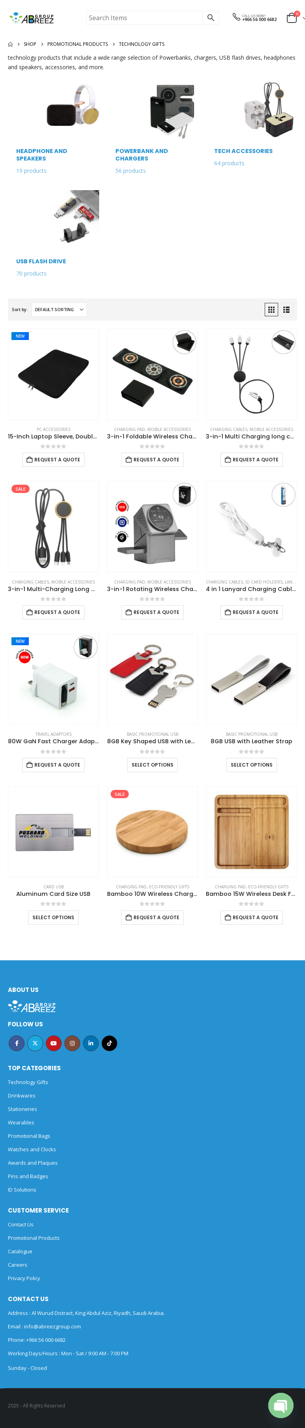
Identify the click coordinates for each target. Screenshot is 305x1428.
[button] (271, 309)
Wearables (21, 1122)
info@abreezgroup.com (52, 1326)
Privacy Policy (24, 1278)
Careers (17, 1264)
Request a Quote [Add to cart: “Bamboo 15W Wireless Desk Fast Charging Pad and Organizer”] (256, 917)
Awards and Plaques (33, 1162)
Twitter (35, 1043)
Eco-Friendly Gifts (169, 887)
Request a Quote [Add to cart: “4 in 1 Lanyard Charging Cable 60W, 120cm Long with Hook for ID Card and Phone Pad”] (256, 612)
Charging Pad (129, 429)
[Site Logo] (31, 17)
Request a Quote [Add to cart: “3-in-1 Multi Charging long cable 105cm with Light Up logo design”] (256, 459)
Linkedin (91, 1043)
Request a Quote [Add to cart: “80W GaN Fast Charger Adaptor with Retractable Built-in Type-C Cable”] (57, 764)
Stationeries (22, 1109)
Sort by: (20, 309)
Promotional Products (34, 1237)
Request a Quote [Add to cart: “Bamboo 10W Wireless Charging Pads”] (156, 917)
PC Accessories (53, 429)
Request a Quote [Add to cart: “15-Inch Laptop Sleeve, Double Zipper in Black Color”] (57, 459)
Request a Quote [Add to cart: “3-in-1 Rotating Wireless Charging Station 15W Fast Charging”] (156, 612)
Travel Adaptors (54, 734)
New (20, 336)
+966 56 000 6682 (259, 19)
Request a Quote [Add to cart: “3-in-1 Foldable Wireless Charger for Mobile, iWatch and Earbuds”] (156, 459)
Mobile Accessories (169, 429)
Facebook (16, 1043)
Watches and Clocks (32, 1149)
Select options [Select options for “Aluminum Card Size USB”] (53, 917)
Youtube (54, 1043)
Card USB (53, 887)
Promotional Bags (29, 1135)
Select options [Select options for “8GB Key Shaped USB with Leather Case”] (152, 764)
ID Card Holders (263, 582)
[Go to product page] (53, 374)
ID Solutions (22, 1189)
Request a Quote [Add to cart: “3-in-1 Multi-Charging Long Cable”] (57, 612)
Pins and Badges (28, 1176)
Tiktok (109, 1043)
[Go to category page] (53, 131)
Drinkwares (22, 1095)
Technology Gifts (28, 1082)
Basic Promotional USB (152, 734)
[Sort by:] (59, 309)
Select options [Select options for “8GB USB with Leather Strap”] (252, 764)
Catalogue (20, 1251)
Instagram (72, 1043)
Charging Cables (228, 429)
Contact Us (21, 1224)
